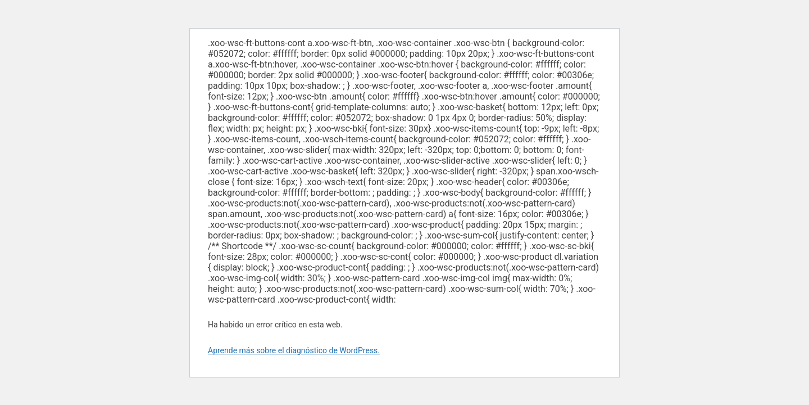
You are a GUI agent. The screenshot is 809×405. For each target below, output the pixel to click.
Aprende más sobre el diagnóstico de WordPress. (294, 350)
